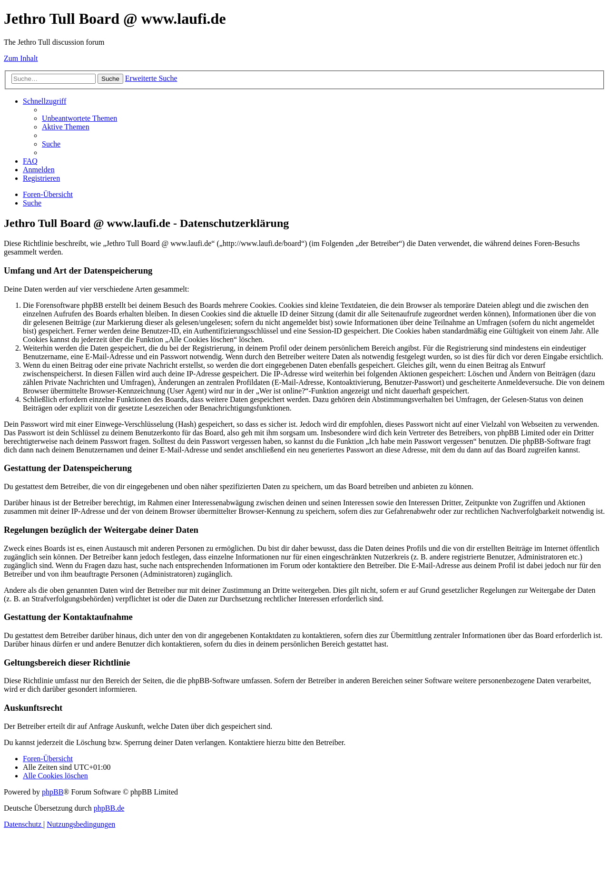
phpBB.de (109, 808)
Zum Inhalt (21, 58)
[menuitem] (79, 118)
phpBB (52, 792)
